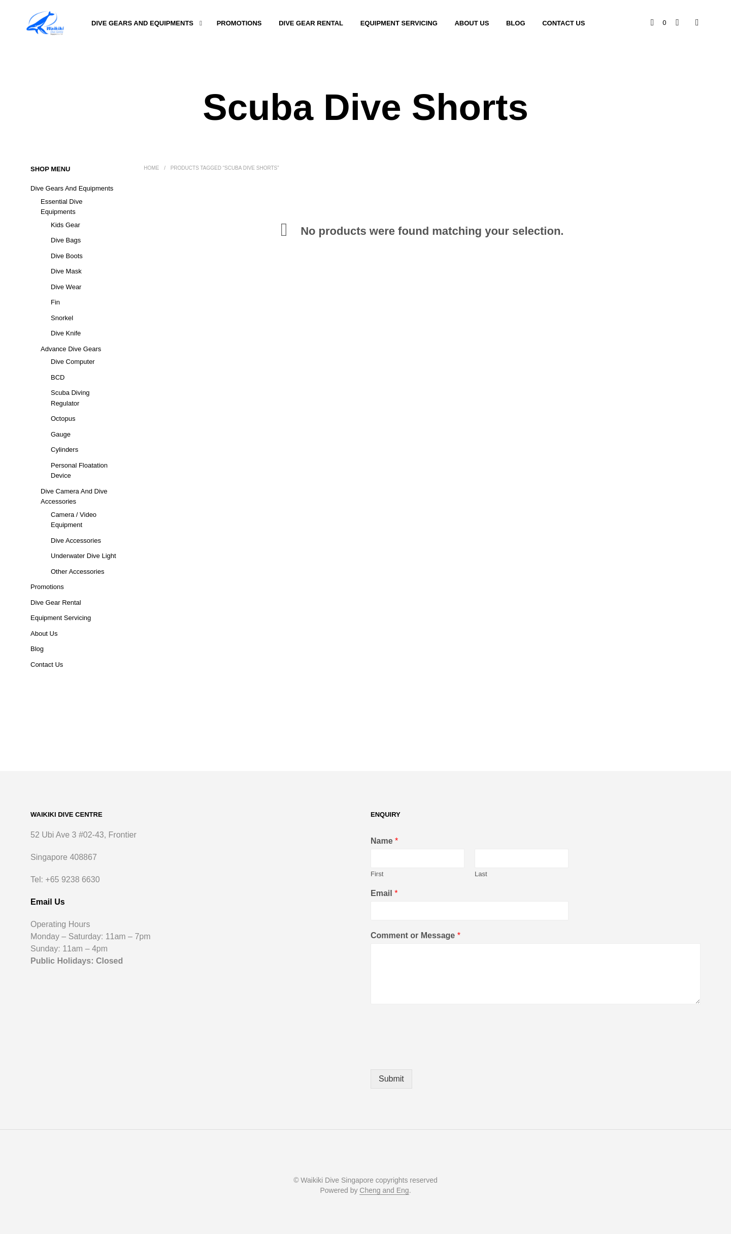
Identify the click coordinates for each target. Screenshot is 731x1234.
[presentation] (448, 1052)
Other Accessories (78, 571)
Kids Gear (65, 225)
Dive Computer (73, 361)
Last (481, 874)
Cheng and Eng (384, 1190)
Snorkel (62, 318)
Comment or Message (415, 935)
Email (384, 893)
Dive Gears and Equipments (142, 23)
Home (151, 168)
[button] (659, 23)
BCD (57, 377)
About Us (471, 23)
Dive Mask (66, 271)
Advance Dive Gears (71, 349)
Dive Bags (66, 240)
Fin (55, 302)
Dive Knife (66, 333)
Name (384, 841)
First (377, 874)
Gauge (61, 434)
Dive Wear (66, 287)
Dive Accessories (76, 540)
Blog (515, 23)
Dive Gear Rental (311, 23)
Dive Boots (67, 256)
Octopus (63, 418)
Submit (391, 1078)
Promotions (239, 23)
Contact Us (563, 23)
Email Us (47, 902)
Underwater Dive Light (83, 556)
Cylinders (64, 449)
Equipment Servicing (399, 23)
